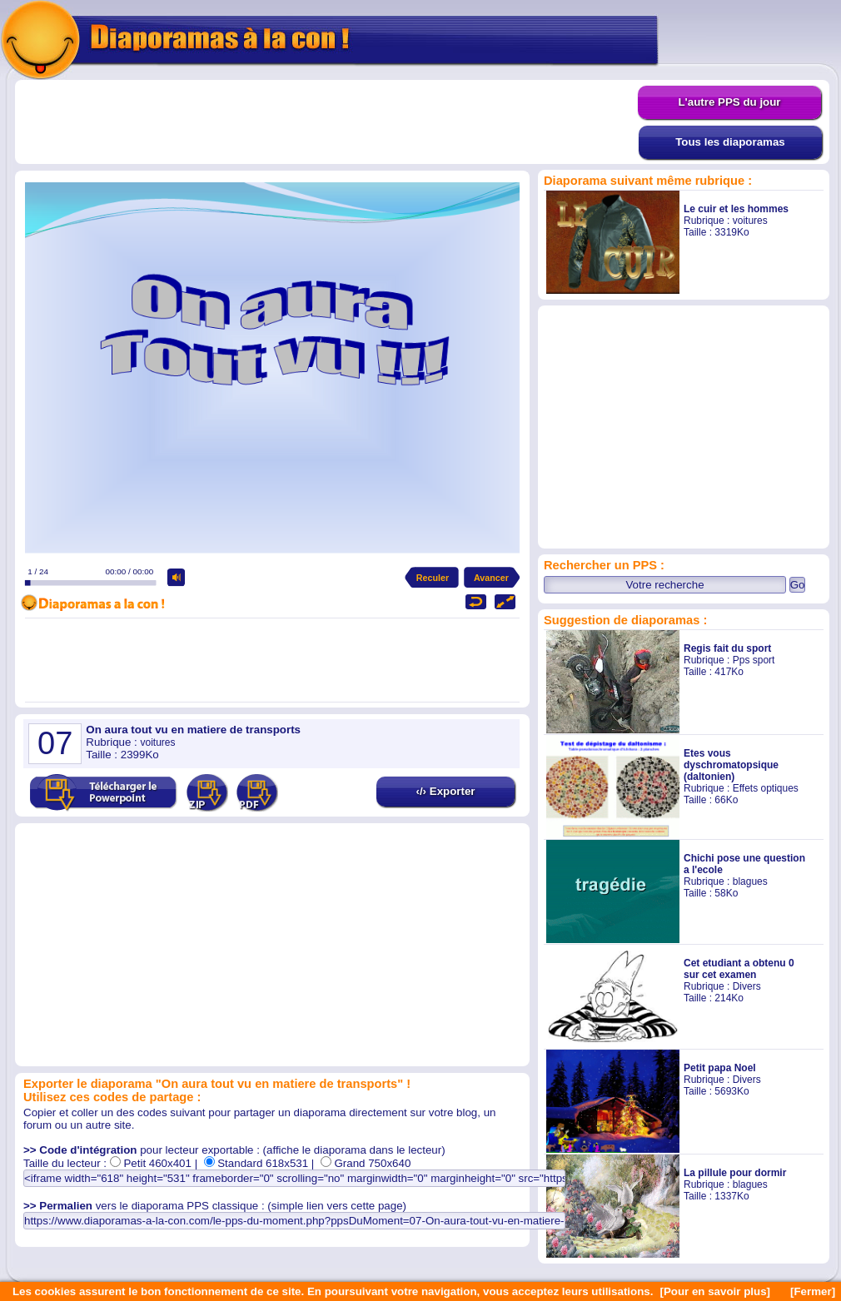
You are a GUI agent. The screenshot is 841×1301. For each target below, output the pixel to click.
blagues (750, 881)
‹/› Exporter (445, 791)
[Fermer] (812, 1291)
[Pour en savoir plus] (714, 1291)
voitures (750, 220)
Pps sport (754, 660)
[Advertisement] (326, 122)
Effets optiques (766, 788)
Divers (747, 986)
